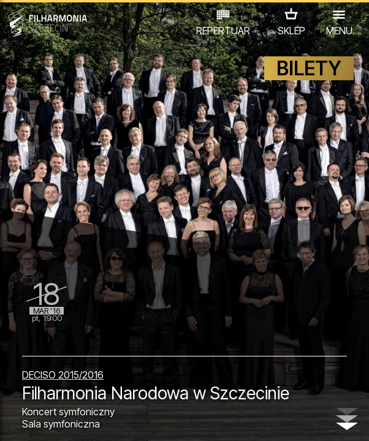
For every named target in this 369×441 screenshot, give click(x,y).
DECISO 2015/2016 (63, 375)
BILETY (308, 68)
